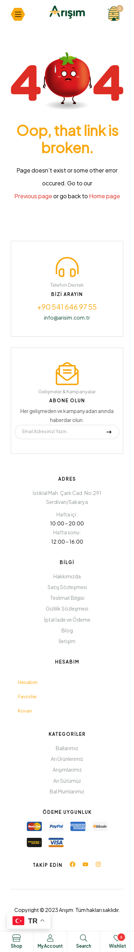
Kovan (25, 711)
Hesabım (28, 682)
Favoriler (27, 696)
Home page (104, 196)
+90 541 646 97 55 (67, 306)
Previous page (33, 196)
